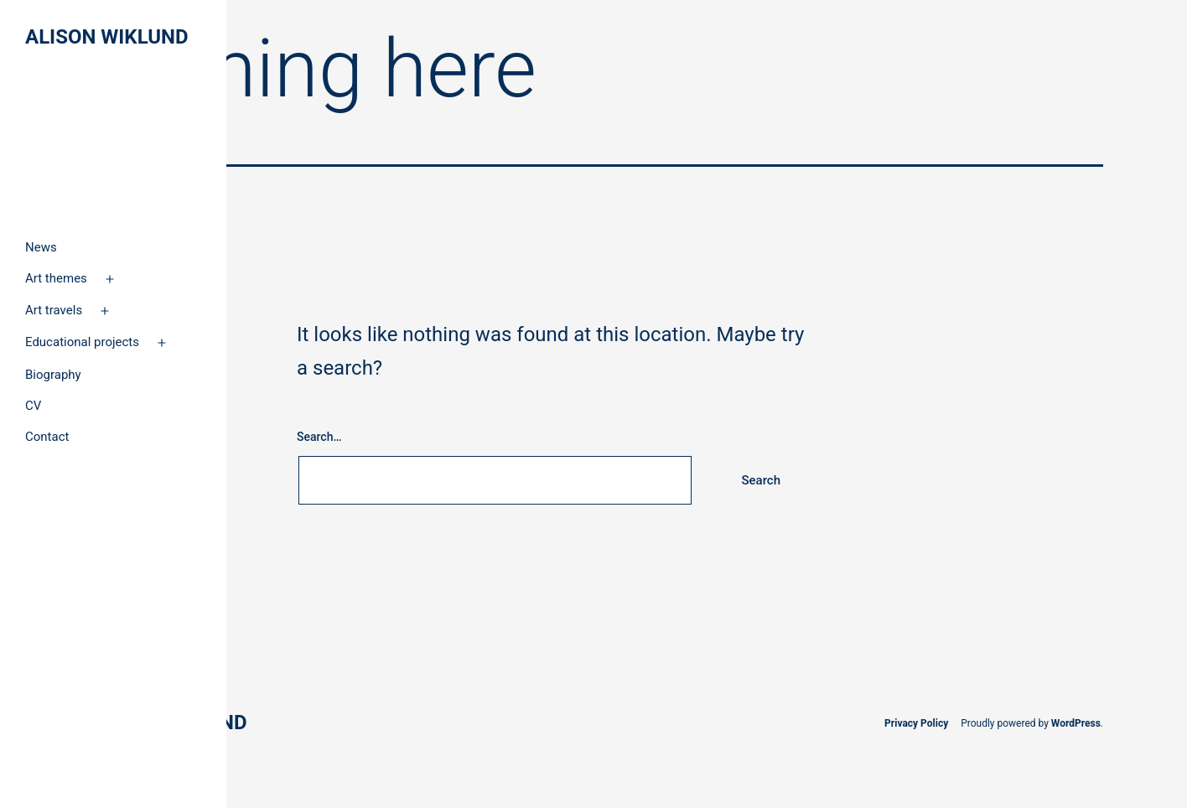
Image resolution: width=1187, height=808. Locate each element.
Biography (53, 374)
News (41, 247)
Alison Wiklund (107, 37)
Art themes (56, 278)
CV (33, 405)
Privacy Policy (916, 723)
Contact (47, 436)
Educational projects (82, 342)
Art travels (53, 310)
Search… (319, 436)
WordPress (1076, 723)
